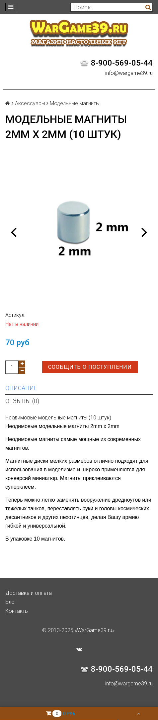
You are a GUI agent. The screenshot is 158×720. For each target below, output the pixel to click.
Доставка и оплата (28, 593)
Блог (11, 602)
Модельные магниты (75, 103)
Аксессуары (30, 103)
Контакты (17, 611)
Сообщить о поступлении (90, 367)
